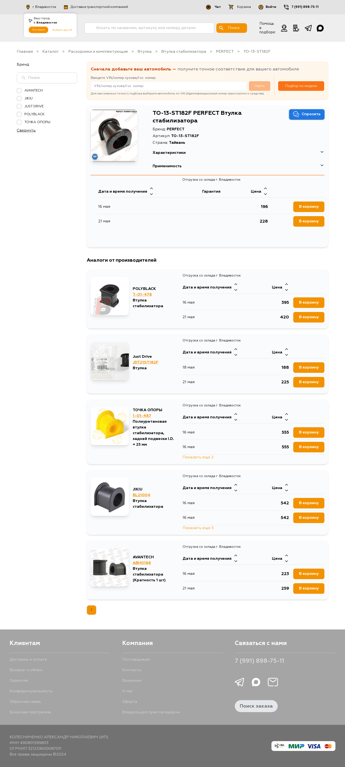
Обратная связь (25, 702)
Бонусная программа (30, 712)
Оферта (129, 702)
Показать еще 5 (198, 528)
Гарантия (19, 681)
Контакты (131, 670)
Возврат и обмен (26, 670)
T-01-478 (142, 295)
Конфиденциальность (31, 691)
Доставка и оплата (28, 660)
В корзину (309, 207)
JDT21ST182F (145, 362)
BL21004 (141, 495)
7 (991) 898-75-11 (259, 661)
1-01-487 (142, 416)
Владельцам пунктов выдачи (151, 712)
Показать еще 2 (198, 457)
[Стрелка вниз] (151, 194)
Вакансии (131, 681)
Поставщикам (136, 660)
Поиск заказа (256, 706)
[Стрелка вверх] (151, 189)
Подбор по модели (301, 86)
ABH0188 (142, 563)
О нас (127, 691)
